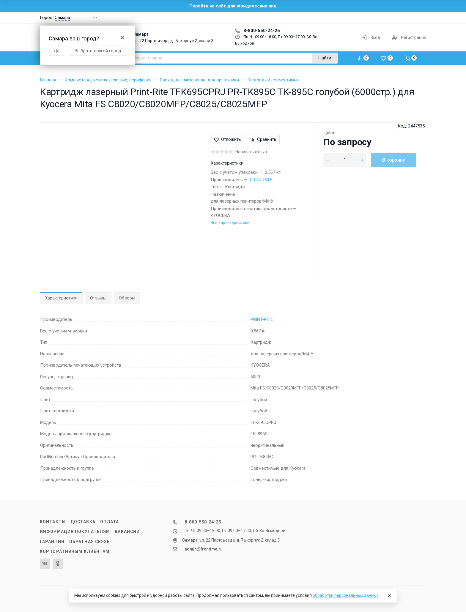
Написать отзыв (251, 151)
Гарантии (52, 541)
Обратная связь (89, 541)
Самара (62, 17)
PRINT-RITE (261, 179)
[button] (341, 17)
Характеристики (61, 298)
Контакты (53, 521)
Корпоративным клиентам (74, 551)
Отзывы (98, 298)
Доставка (82, 521)
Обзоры (127, 298)
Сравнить (263, 139)
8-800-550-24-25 (257, 30)
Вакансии (127, 531)
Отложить (227, 139)
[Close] (389, 595)
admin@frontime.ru (204, 549)
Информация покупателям (75, 531)
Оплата (109, 521)
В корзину (393, 160)
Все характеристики (230, 222)
